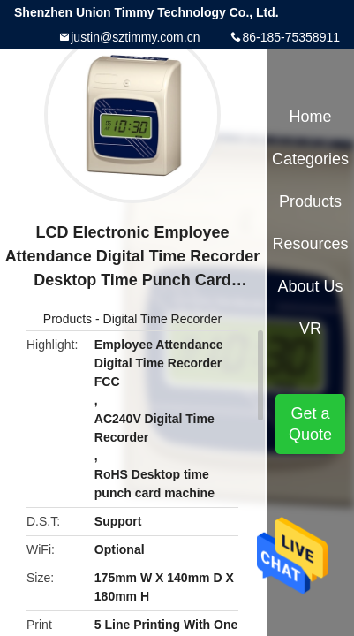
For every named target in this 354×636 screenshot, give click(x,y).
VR (310, 328)
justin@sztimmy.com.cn (135, 37)
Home (311, 116)
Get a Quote (310, 424)
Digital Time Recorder (162, 319)
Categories (310, 159)
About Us (310, 286)
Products (67, 319)
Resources (311, 244)
